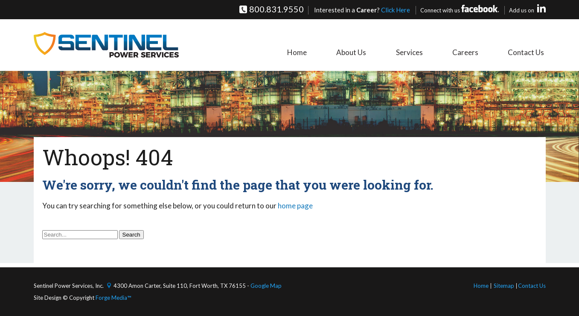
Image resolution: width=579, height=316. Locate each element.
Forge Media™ (113, 297)
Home (309, 52)
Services (416, 52)
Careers (470, 52)
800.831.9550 (276, 9)
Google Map (266, 285)
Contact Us (527, 52)
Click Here (395, 10)
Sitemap (504, 285)
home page (295, 205)
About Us (361, 52)
